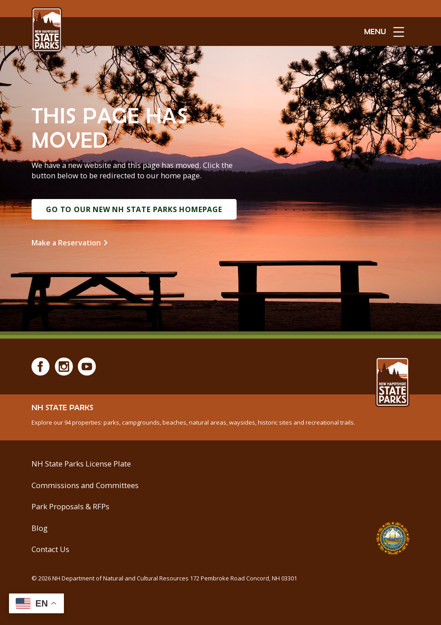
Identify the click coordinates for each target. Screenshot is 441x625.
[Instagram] (64, 367)
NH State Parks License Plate (81, 463)
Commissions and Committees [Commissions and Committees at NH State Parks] (85, 485)
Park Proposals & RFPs (70, 506)
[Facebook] (41, 367)
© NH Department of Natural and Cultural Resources (164, 578)
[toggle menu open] (384, 31)
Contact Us (50, 549)
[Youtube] (87, 367)
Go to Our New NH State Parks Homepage (134, 209)
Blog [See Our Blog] (40, 528)
